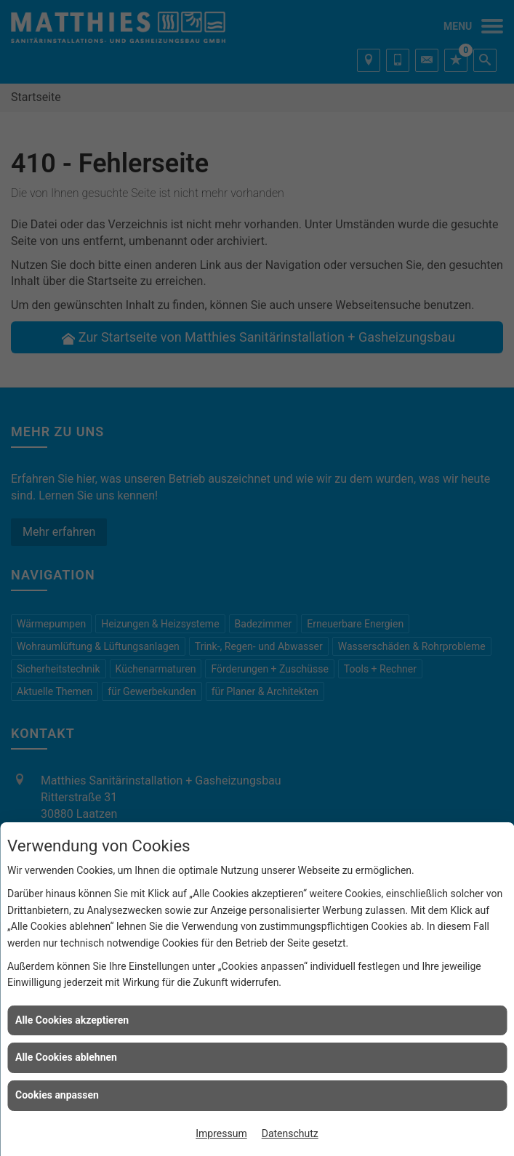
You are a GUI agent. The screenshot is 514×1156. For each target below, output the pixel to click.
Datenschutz (290, 1133)
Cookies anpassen (57, 1095)
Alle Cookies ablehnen (66, 1057)
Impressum (221, 1133)
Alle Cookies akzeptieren (72, 1020)
